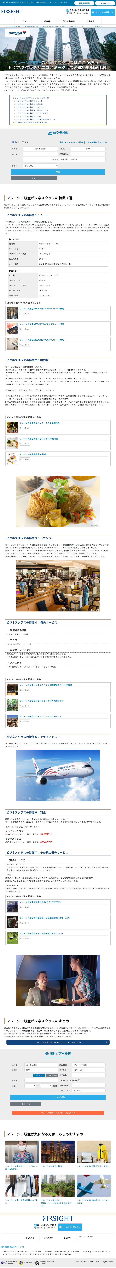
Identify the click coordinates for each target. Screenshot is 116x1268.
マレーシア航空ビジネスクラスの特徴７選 (32, 98)
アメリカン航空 (107, 1252)
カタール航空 (48, 1252)
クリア (34, 178)
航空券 (47, 21)
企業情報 (90, 21)
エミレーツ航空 (35, 1252)
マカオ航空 (85, 1252)
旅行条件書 (30, 1238)
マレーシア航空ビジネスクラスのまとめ (31, 122)
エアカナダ (7, 1255)
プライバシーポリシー (85, 1238)
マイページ (105, 3)
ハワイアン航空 (73, 1252)
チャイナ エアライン (20, 1255)
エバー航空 (95, 1252)
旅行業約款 (49, 1238)
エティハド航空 (60, 1252)
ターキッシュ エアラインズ (39, 1255)
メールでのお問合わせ (104, 12)
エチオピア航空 (67, 1255)
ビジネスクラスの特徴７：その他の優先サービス (35, 119)
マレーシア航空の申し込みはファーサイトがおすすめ (58, 1042)
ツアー (25, 21)
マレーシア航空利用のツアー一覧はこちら (58, 1113)
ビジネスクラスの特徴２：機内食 (29, 104)
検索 (58, 172)
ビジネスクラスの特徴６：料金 (28, 116)
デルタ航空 (55, 1255)
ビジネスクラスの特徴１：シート (29, 101)
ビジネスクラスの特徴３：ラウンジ (30, 107)
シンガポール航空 (8, 1252)
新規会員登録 (84, 3)
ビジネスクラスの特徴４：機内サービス (32, 110)
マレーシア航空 (22, 1252)
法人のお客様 (69, 21)
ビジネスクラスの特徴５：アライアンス (32, 113)
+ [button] (39, 1075)
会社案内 (67, 1238)
